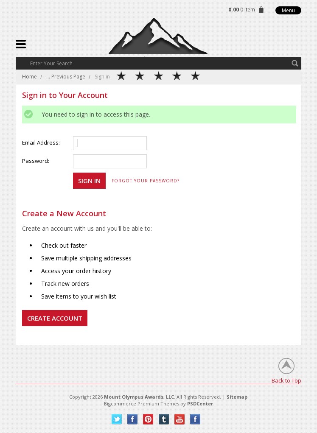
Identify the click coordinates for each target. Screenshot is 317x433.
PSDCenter (200, 403)
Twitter (117, 419)
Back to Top (286, 380)
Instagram (195, 419)
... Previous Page (65, 76)
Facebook (132, 419)
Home (29, 76)
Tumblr (164, 419)
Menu (288, 10)
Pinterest (148, 419)
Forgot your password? (146, 181)
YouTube (179, 419)
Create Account (54, 318)
